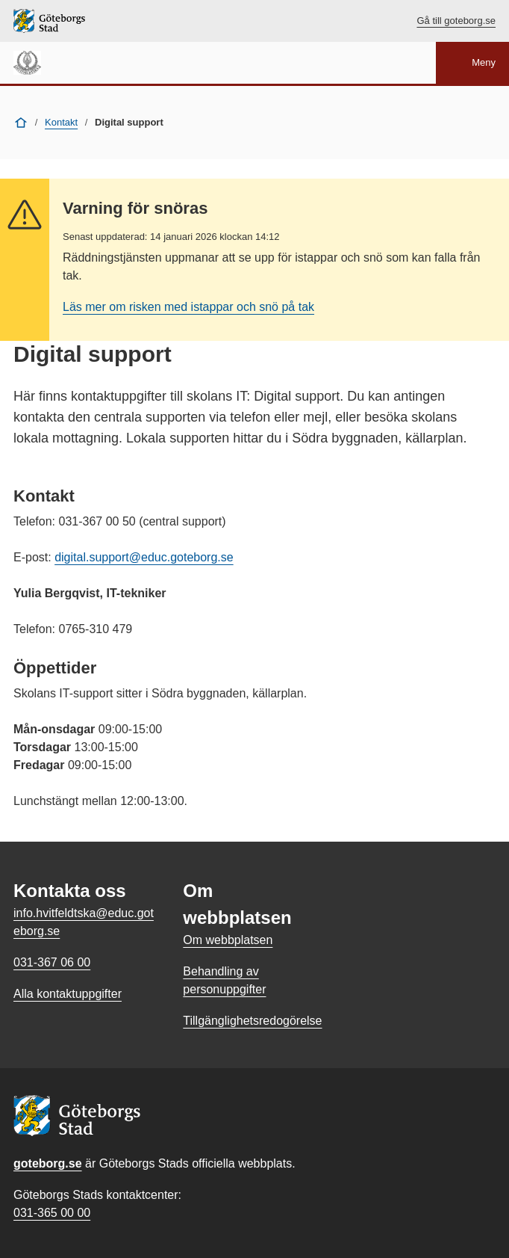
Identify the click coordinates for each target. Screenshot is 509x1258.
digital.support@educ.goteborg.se (144, 557)
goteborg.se (47, 1163)
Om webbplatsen (227, 940)
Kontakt (61, 122)
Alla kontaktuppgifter (67, 993)
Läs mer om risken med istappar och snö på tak (188, 306)
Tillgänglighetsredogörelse (252, 1020)
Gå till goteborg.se (456, 20)
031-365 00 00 (51, 1212)
